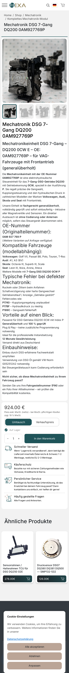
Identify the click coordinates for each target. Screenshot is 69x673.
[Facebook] (23, 615)
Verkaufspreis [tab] (45, 422)
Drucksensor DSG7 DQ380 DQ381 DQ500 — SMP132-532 (50, 568)
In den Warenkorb (44, 438)
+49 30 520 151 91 (40, 633)
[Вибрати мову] (54, 5)
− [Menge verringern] (8, 438)
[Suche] (48, 5)
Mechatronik (33, 15)
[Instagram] (31, 615)
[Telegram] (38, 615)
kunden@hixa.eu (40, 628)
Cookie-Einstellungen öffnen (34, 665)
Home (8, 15)
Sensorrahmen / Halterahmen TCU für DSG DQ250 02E (15, 568)
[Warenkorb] (63, 5)
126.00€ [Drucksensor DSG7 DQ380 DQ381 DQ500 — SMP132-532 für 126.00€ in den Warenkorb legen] (51, 578)
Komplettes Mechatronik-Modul (27, 18)
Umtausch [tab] (18, 422)
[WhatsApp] (46, 615)
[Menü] (4, 5)
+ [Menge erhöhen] (19, 438)
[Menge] (13, 438)
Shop (18, 15)
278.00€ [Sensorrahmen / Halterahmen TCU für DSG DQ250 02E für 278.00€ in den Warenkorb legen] (17, 578)
